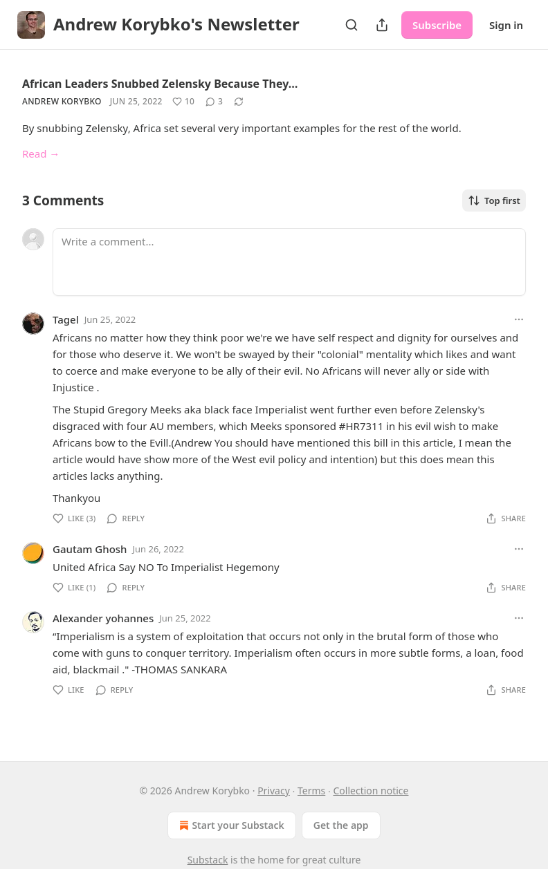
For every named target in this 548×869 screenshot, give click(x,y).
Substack (208, 859)
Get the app (341, 825)
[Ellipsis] (519, 319)
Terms (311, 790)
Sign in (506, 25)
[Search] (351, 25)
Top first (494, 200)
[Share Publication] (382, 25)
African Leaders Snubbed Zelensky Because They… (160, 83)
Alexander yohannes (103, 618)
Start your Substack (230, 825)
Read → (41, 153)
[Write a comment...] (289, 262)
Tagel (66, 319)
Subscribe (437, 25)
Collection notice (370, 790)
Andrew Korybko (62, 101)
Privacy (273, 790)
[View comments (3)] (214, 101)
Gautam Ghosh (90, 549)
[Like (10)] (183, 101)
